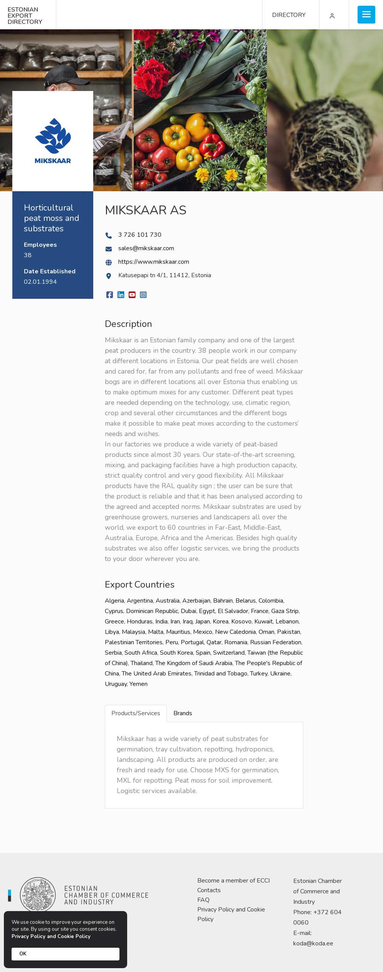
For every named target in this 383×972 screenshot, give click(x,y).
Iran (175, 621)
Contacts (209, 890)
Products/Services (135, 713)
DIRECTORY (289, 15)
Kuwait (263, 621)
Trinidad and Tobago (220, 673)
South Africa (140, 653)
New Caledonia (235, 632)
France (260, 611)
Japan (202, 621)
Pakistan (288, 632)
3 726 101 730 (139, 235)
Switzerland (229, 653)
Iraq (188, 621)
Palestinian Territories (134, 642)
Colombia (271, 600)
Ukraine (280, 673)
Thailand (142, 663)
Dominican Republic (152, 611)
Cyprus (114, 611)
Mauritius (178, 632)
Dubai (188, 611)
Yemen (138, 684)
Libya (112, 632)
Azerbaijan (196, 600)
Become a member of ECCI (233, 880)
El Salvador (233, 611)
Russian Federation (275, 642)
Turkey (258, 673)
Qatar (214, 642)
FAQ (203, 900)
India (161, 621)
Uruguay (116, 684)
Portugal (192, 642)
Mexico (202, 632)
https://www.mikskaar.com (153, 262)
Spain (203, 653)
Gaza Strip (285, 611)
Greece (114, 621)
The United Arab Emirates (157, 673)
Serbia (113, 653)
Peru (171, 642)
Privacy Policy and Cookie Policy (231, 914)
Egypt (207, 611)
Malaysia (133, 632)
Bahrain (223, 600)
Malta (155, 632)
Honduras (140, 621)
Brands (182, 713)
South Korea (176, 653)
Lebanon (287, 621)
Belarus (245, 600)
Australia (168, 600)
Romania (235, 642)
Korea (220, 621)
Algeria (114, 600)
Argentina (140, 600)
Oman (266, 632)
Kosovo (241, 621)
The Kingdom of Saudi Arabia (193, 663)
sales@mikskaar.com (146, 248)
